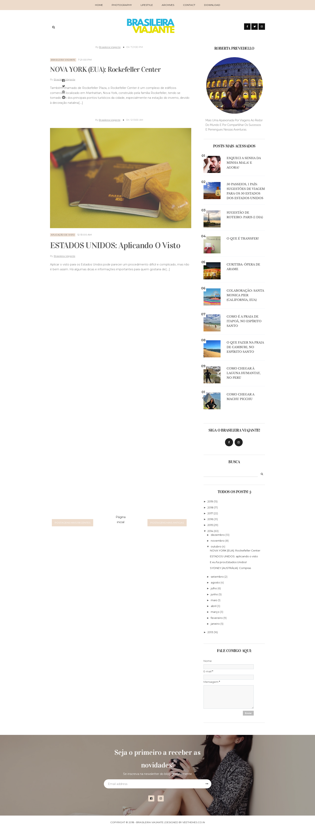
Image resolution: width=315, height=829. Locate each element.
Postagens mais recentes (72, 522)
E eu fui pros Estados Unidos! (228, 562)
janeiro (215, 623)
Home (99, 4)
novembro (218, 540)
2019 (210, 501)
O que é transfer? (243, 238)
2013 (210, 632)
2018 (210, 507)
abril (213, 606)
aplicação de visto (63, 232)
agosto (215, 582)
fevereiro (217, 617)
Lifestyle (147, 4)
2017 (210, 513)
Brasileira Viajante (110, 44)
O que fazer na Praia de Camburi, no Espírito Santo (245, 347)
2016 (210, 519)
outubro (216, 546)
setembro (217, 576)
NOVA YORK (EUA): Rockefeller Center (105, 66)
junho (214, 594)
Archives (168, 4)
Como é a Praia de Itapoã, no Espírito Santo (244, 321)
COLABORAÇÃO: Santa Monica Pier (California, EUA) (245, 295)
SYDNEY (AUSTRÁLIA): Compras (230, 568)
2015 (210, 525)
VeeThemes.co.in (193, 822)
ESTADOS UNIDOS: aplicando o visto (115, 243)
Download (212, 4)
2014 (210, 531)
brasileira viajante (63, 57)
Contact (189, 4)
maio (214, 600)
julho (214, 588)
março (215, 611)
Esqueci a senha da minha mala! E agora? (244, 162)
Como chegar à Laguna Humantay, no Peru (244, 373)
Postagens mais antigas (167, 522)
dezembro (218, 534)
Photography (122, 4)
